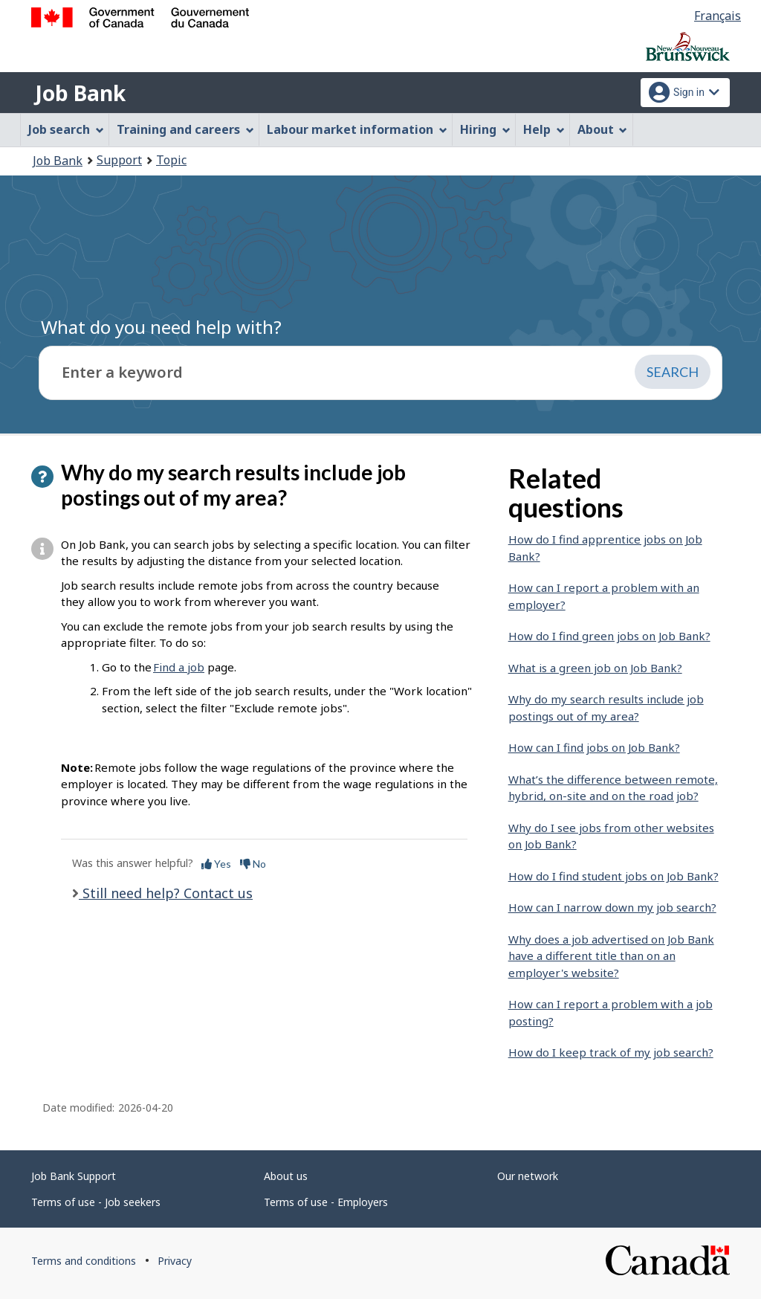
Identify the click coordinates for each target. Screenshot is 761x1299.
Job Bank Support (73, 1176)
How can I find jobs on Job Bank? (594, 747)
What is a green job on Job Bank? (595, 667)
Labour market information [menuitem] (357, 129)
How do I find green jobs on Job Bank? (609, 635)
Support (119, 160)
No (253, 863)
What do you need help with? (161, 327)
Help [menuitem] (544, 129)
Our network (527, 1176)
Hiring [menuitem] (485, 129)
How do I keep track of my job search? (610, 1052)
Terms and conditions (83, 1261)
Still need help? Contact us (166, 893)
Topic (171, 160)
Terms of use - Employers (326, 1202)
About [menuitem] (602, 129)
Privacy (175, 1261)
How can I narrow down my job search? (612, 907)
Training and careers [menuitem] (185, 129)
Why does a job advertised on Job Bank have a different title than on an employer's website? (611, 956)
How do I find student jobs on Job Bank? (613, 875)
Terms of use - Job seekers (96, 1202)
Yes (216, 863)
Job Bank (80, 93)
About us (286, 1176)
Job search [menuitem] (66, 129)
